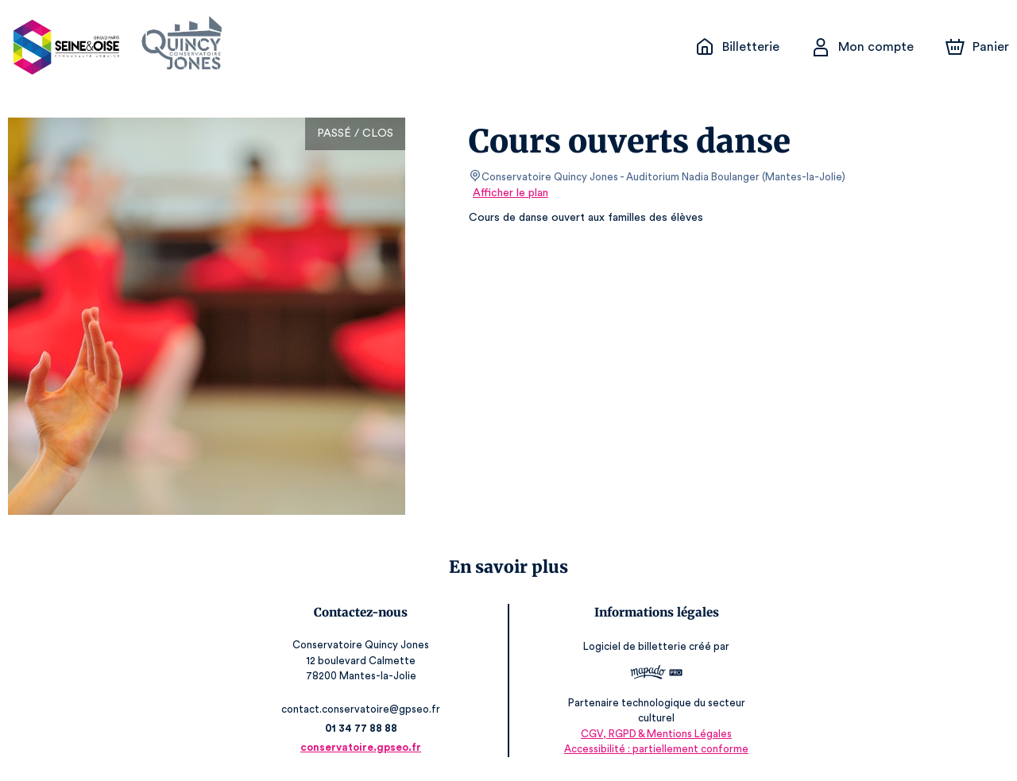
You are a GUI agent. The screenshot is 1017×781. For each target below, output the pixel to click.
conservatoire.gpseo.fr (364, 747)
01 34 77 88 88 (364, 728)
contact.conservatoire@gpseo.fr (364, 709)
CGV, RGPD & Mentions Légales (653, 734)
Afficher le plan (509, 193)
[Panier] (977, 47)
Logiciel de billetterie (632, 646)
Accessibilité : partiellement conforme (653, 749)
